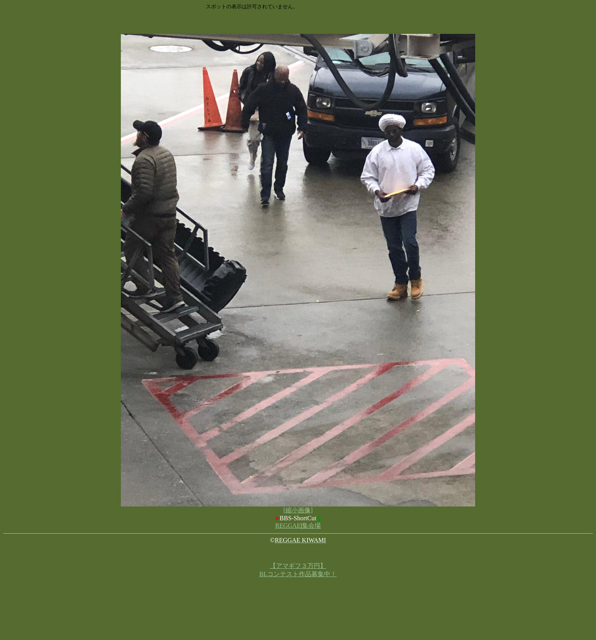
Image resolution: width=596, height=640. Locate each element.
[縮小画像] (298, 510)
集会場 (311, 525)
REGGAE (288, 525)
